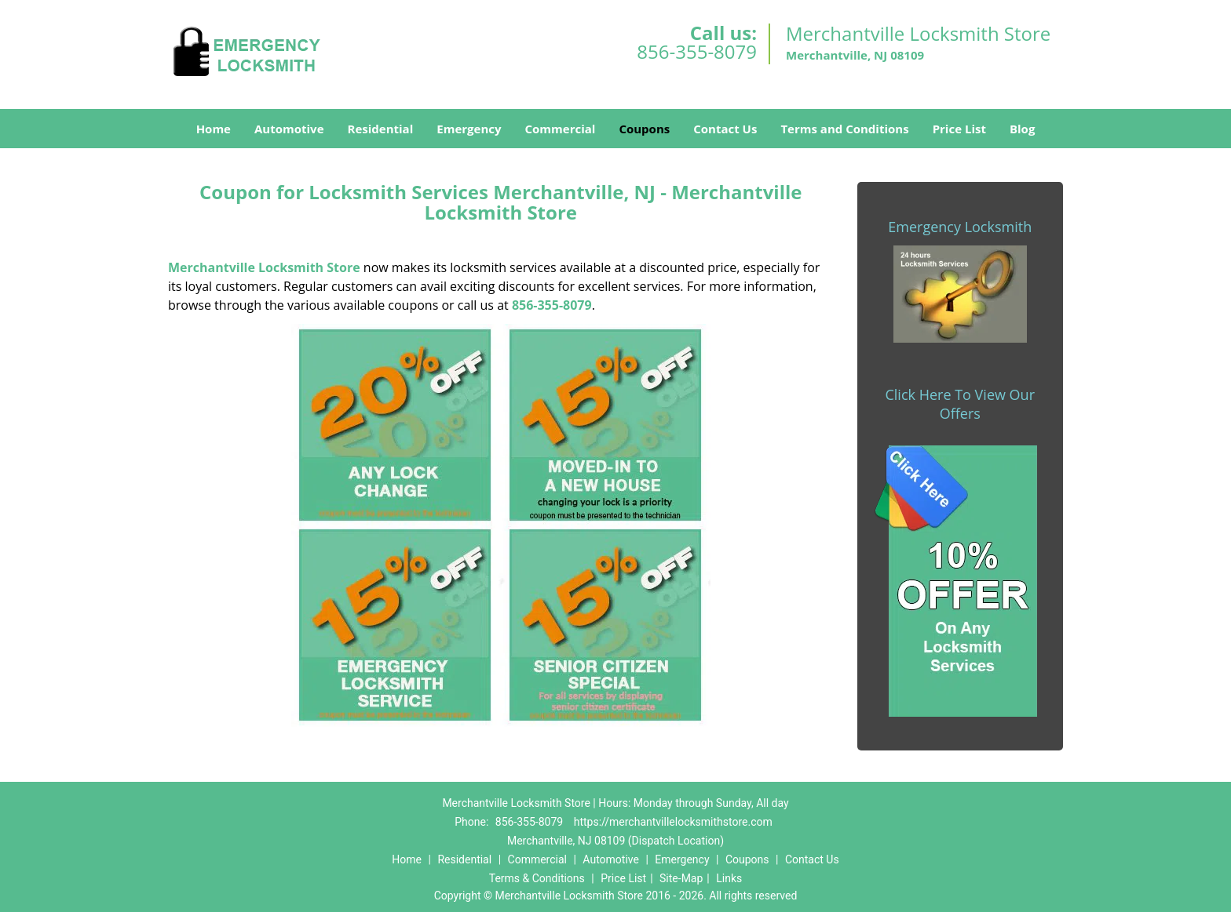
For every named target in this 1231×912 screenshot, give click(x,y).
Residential (381, 128)
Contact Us (725, 128)
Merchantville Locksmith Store (264, 267)
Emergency (469, 128)
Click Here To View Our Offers (960, 404)
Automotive (289, 128)
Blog (1022, 128)
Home (213, 128)
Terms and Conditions (844, 128)
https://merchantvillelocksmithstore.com (673, 822)
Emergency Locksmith (960, 226)
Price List (959, 128)
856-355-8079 (697, 51)
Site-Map (681, 878)
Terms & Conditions (537, 878)
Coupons (644, 128)
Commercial (560, 128)
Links (729, 878)
